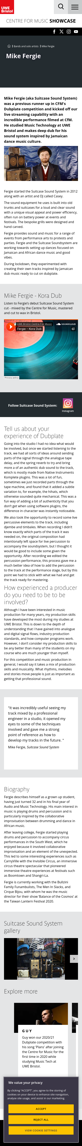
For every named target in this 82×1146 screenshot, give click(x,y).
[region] (41, 1110)
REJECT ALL (41, 1119)
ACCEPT (41, 1109)
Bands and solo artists (26, 46)
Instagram (68, 405)
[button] (74, 959)
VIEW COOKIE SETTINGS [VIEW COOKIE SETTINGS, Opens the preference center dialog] (41, 1130)
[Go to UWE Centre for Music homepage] (9, 46)
